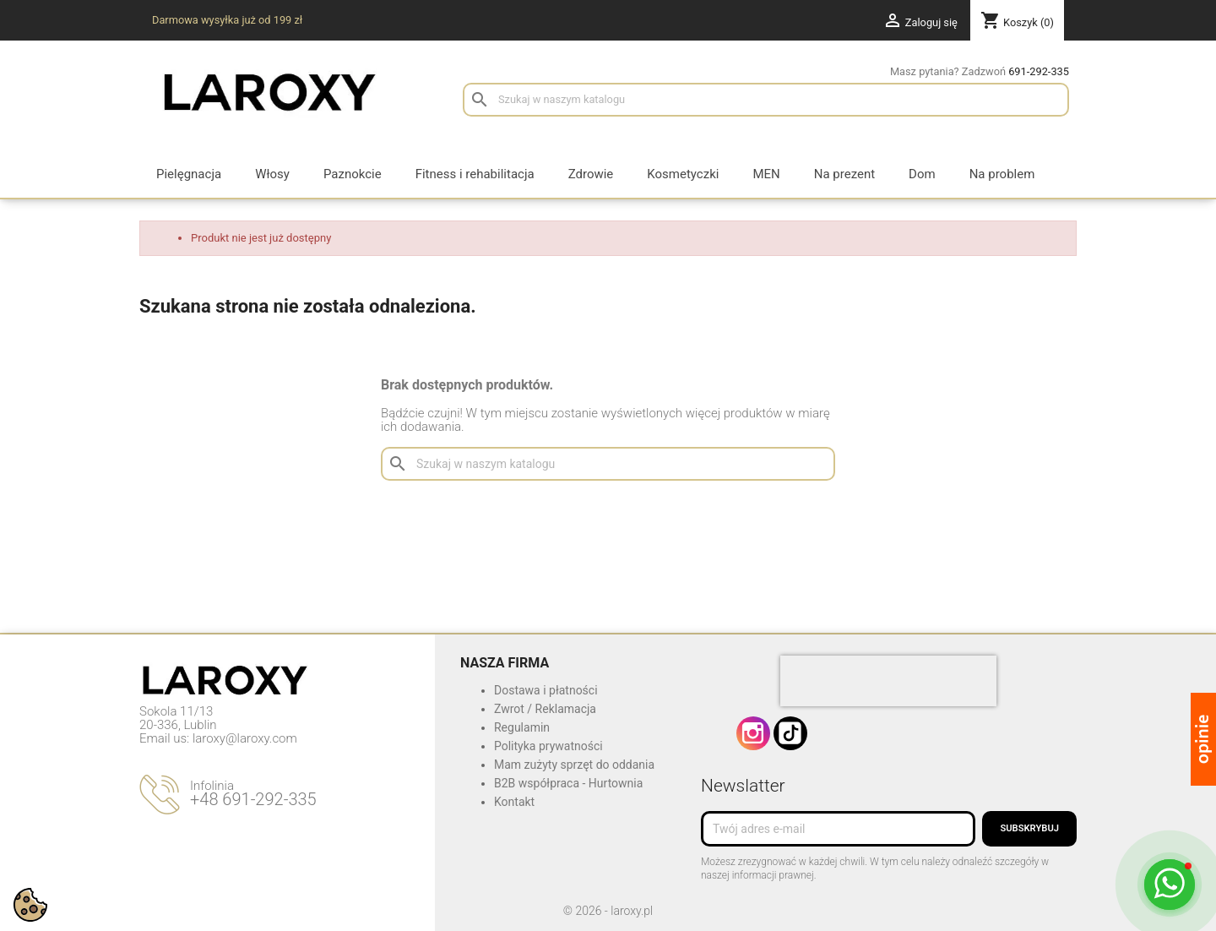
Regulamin (522, 727)
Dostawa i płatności (546, 690)
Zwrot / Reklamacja (545, 709)
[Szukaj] (766, 100)
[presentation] (888, 681)
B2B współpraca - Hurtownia (568, 783)
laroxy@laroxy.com (245, 738)
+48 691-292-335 (253, 799)
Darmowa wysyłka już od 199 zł (227, 20)
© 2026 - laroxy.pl (608, 910)
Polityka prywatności (548, 746)
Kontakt (514, 801)
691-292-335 (1038, 71)
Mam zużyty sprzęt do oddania (574, 764)
